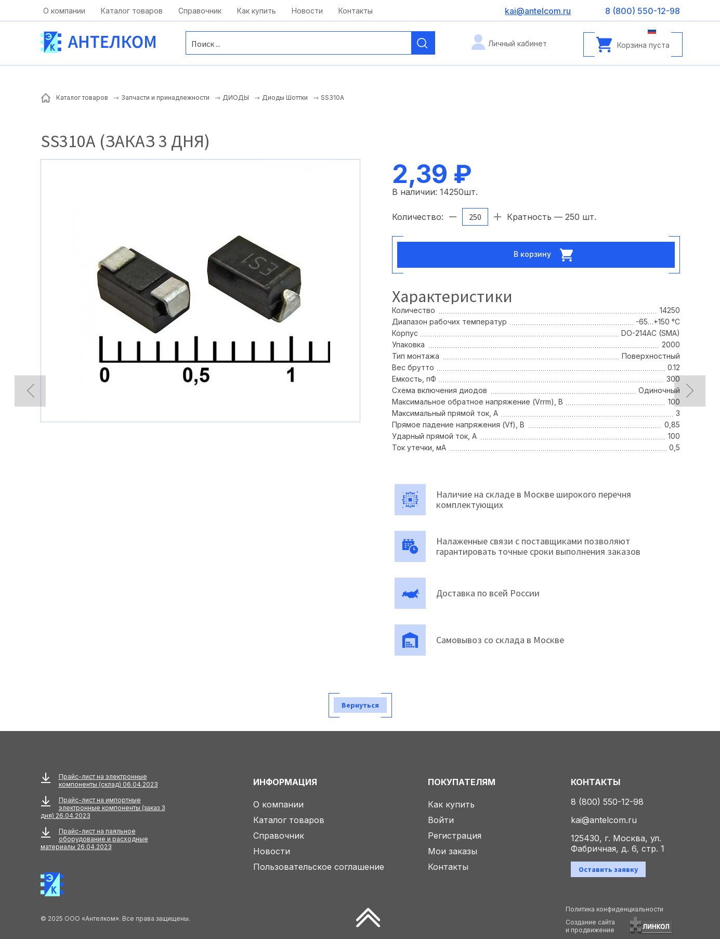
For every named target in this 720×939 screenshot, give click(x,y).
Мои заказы (452, 851)
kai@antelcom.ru (604, 820)
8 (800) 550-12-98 (607, 802)
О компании (64, 10)
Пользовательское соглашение (318, 867)
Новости (307, 10)
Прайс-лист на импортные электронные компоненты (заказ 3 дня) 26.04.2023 (103, 807)
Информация (285, 782)
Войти (441, 820)
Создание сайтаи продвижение (590, 926)
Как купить (256, 10)
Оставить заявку (608, 869)
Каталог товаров (132, 10)
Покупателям (461, 782)
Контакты (355, 10)
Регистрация (454, 835)
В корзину (546, 255)
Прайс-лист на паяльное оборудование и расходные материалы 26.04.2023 (94, 839)
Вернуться (360, 705)
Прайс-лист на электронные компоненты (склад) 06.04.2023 (108, 780)
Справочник (199, 10)
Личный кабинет (517, 43)
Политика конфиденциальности (614, 909)
